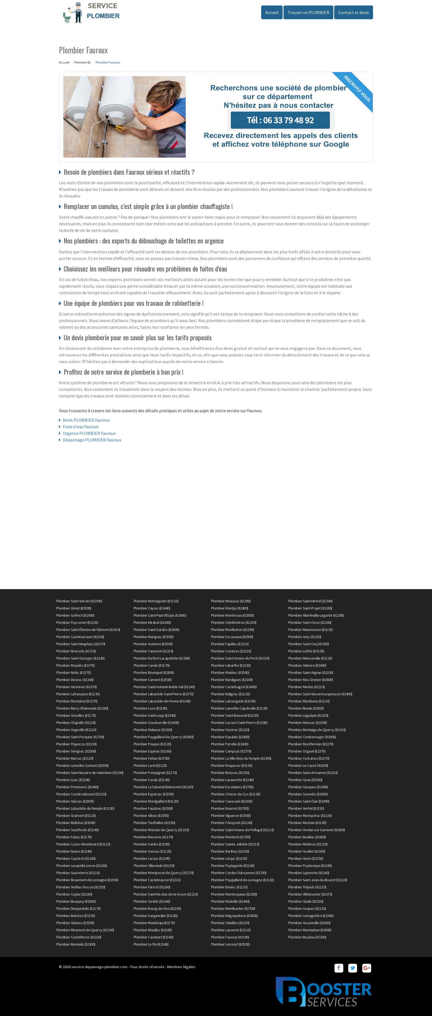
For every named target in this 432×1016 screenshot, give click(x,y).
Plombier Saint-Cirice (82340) (309, 622)
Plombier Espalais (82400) (230, 736)
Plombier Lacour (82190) (152, 858)
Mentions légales (181, 966)
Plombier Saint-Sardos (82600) (156, 629)
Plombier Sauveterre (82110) (78, 872)
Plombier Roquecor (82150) (231, 765)
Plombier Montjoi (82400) (229, 608)
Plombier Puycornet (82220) (77, 622)
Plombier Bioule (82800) (306, 708)
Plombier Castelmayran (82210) (157, 879)
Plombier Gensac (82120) (152, 851)
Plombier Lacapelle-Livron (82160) (81, 865)
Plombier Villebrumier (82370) (310, 894)
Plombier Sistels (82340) (152, 901)
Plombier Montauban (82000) (309, 929)
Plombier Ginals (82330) (305, 901)
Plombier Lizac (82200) (73, 779)
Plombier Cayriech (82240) (76, 858)
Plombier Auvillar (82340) (306, 851)
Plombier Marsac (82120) (74, 758)
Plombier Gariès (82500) (152, 844)
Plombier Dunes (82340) (74, 851)
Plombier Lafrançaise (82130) (77, 693)
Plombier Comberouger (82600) (312, 736)
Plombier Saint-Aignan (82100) (310, 672)
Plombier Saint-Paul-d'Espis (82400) (160, 615)
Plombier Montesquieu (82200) (234, 894)
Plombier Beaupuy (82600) (76, 901)
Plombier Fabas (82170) (73, 836)
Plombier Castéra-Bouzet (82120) (81, 794)
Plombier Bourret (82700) (230, 808)
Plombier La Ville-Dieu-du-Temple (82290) (241, 758)
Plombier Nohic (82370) (73, 672)
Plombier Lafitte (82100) (306, 651)
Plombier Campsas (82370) (231, 751)
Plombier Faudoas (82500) (153, 808)
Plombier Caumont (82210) (153, 651)
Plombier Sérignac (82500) (76, 751)
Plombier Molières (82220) (308, 844)
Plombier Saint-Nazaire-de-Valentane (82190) (89, 772)
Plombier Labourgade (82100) (233, 701)
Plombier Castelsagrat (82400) (234, 686)
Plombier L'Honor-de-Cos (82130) (235, 794)
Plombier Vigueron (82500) (231, 815)
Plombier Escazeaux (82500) (232, 636)
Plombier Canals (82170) (152, 665)
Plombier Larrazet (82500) (230, 944)
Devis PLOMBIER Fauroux (86, 420)
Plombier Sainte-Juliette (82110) (235, 844)
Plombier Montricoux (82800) (232, 615)
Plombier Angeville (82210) (76, 729)
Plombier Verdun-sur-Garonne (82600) (316, 829)
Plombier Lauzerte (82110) (231, 929)
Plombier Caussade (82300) (231, 801)
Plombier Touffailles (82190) (154, 822)
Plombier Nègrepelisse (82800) (234, 915)
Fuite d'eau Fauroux (81, 426)
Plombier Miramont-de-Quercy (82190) (85, 929)
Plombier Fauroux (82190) (230, 937)
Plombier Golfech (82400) (75, 615)
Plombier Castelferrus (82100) (78, 937)
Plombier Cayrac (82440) (152, 608)
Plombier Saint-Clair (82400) (308, 801)
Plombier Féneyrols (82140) (231, 822)
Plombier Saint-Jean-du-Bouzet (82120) (317, 879)
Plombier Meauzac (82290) (231, 600)
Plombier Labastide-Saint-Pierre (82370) (164, 693)
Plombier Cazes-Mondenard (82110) (83, 844)
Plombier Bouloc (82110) (229, 887)
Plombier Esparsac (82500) (154, 794)
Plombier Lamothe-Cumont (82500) (82, 765)
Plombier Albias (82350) (151, 815)
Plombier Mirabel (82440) (152, 622)
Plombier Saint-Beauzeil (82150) (235, 715)
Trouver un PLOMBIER (308, 12)
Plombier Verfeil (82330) (306, 808)
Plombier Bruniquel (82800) (154, 672)
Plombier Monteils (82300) (75, 944)
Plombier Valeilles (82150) (230, 922)
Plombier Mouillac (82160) (153, 929)
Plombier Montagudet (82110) (156, 600)
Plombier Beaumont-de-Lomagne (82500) (87, 879)
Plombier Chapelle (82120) (76, 722)
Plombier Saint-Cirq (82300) (308, 643)
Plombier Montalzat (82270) (76, 701)
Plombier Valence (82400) (307, 665)
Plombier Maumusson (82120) (310, 629)
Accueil (272, 12)
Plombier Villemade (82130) (154, 865)
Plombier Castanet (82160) (154, 937)
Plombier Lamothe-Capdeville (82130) (239, 708)
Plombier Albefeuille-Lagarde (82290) (316, 615)
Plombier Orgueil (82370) (306, 751)
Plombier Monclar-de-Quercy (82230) (161, 829)
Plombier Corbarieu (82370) (308, 758)
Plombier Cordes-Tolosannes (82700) (238, 872)
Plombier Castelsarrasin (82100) (80, 636)
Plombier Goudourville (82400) (156, 722)
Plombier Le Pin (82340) (151, 944)
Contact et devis (353, 12)
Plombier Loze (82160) (150, 708)
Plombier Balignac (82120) (230, 693)
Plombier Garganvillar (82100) (156, 915)
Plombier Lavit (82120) (150, 765)
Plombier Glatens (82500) (75, 922)
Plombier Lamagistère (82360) (310, 915)
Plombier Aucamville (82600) (309, 922)
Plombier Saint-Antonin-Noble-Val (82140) (164, 686)
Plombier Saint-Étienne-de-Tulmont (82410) (88, 629)
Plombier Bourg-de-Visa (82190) (157, 908)
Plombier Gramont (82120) (76, 815)
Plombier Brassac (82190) (230, 772)
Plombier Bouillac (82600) (307, 836)
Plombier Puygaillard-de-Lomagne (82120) (242, 879)
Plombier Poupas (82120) (152, 744)
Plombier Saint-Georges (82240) (80, 658)
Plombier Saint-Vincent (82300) (79, 600)
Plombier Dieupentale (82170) (78, 908)
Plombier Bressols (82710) (76, 651)
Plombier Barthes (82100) (230, 851)
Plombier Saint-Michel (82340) (310, 600)
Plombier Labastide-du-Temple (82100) (85, 808)
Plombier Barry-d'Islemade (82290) (82, 708)
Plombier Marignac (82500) (154, 636)
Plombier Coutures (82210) (231, 651)
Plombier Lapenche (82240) (308, 872)
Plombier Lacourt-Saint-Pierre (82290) (239, 722)
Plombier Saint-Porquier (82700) (80, 736)
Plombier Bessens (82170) (153, 836)
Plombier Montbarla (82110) (309, 701)
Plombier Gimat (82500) (73, 608)
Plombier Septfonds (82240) (77, 829)
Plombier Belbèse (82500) (75, 822)
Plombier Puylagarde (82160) (233, 865)
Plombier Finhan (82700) (151, 758)
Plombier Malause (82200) (153, 729)
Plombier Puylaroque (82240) (310, 865)
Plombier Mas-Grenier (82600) (310, 679)
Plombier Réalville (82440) (230, 901)
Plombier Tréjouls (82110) (307, 887)
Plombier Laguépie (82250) (308, 715)
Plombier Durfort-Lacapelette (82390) (162, 658)
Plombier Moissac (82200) (307, 722)
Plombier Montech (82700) (230, 836)
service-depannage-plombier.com (99, 966)
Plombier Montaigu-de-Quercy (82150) (317, 729)
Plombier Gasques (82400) (308, 786)
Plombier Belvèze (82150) (75, 915)
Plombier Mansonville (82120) (310, 658)
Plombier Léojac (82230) (229, 858)
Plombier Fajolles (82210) (230, 643)
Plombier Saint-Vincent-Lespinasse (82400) (320, 693)
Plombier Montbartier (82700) (233, 908)
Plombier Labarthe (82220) (231, 665)
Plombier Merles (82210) (306, 686)
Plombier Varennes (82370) (76, 686)
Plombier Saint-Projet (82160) (310, 608)
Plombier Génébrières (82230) (233, 622)
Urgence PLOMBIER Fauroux (89, 433)
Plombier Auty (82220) (304, 636)
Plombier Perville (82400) (230, 744)
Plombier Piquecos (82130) (76, 744)
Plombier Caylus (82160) (74, 894)
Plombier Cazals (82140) (152, 779)
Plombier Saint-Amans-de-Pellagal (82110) (242, 829)
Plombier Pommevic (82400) (77, 786)
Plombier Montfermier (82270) (310, 744)
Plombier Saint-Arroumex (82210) (313, 772)
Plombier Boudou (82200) (307, 937)
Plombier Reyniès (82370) (75, 665)
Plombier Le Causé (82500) (308, 765)
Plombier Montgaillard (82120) (156, 801)
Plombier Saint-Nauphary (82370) (80, 643)
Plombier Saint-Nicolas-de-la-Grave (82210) (166, 894)
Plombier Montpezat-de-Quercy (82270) (164, 872)
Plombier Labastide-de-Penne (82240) (162, 701)
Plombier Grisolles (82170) (76, 715)
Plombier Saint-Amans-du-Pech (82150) (240, 658)
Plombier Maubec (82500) (230, 672)
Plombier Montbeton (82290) (232, 629)
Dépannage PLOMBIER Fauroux (92, 440)
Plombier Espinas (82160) (152, 751)
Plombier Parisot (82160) (152, 887)
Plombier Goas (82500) (305, 779)
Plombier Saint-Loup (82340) (155, 715)
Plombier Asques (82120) (307, 908)
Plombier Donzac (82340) (75, 679)
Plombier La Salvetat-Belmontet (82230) (163, 786)
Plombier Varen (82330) (305, 858)
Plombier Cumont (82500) (153, 679)
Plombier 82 (82, 62)
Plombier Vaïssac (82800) (75, 801)
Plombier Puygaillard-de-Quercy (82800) (164, 736)
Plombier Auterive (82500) (153, 643)
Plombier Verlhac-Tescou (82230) (80, 887)
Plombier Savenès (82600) (308, 794)
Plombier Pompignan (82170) (155, 772)
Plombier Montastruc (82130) (310, 815)
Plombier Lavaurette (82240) (232, 779)
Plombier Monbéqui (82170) (154, 922)
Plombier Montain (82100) (307, 822)
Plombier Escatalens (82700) (232, 786)
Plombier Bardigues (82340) (232, 679)
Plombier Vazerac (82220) (230, 729)
